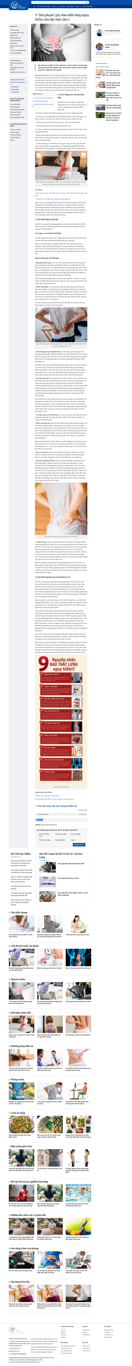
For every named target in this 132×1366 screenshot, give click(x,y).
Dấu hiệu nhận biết (15, 38)
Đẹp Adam (107, 1332)
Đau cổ (12, 140)
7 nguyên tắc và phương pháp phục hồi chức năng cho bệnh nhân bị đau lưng (21, 1238)
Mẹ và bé (78, 6)
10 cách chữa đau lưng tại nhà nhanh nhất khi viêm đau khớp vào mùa (21, 1069)
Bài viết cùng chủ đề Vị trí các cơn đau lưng (60, 856)
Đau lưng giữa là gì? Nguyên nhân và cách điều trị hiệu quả (73, 894)
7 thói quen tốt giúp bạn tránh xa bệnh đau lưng (49, 1103)
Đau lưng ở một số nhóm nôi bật (17, 99)
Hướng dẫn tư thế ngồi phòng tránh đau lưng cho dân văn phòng (77, 1103)
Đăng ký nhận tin (79, 844)
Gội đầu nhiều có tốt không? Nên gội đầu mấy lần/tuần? (113, 85)
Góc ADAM (62, 6)
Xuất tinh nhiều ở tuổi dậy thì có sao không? (113, 106)
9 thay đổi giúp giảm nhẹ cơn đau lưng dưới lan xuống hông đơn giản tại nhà (21, 1169)
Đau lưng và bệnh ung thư (17, 79)
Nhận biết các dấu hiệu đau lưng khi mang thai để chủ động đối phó (20, 1305)
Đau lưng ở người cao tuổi (17, 117)
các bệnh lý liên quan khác (18, 125)
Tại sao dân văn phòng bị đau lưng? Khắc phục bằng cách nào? (48, 1271)
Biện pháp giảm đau (15, 60)
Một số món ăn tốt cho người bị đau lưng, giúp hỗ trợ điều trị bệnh (49, 1136)
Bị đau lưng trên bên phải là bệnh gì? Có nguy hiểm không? (49, 1036)
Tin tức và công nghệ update (18, 50)
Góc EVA (54, 6)
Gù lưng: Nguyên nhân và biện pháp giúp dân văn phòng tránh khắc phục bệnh (77, 1170)
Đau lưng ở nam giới (15, 112)
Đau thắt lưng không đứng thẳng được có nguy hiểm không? (21, 969)
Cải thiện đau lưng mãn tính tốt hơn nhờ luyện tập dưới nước (77, 1205)
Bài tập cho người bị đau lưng (16, 64)
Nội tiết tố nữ (86, 1335)
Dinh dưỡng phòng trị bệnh (68, 1346)
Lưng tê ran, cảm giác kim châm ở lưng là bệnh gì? (53, 199)
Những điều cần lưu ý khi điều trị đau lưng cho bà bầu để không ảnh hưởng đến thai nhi (49, 1306)
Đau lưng (13, 26)
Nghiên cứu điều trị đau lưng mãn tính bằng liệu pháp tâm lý (49, 1069)
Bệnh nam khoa (109, 1330)
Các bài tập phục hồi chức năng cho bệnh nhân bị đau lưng (77, 1238)
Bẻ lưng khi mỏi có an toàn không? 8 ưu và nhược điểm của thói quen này (21, 1205)
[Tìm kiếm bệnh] (86, 2)
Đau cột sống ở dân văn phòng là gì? (20, 1271)
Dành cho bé (86, 1346)
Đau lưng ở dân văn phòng (17, 109)
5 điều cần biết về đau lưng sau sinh (77, 935)
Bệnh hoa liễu (108, 1337)
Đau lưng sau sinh (15, 114)
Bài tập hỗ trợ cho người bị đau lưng (29, 1182)
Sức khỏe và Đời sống (43, 6)
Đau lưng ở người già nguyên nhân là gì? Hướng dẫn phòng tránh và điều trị (49, 936)
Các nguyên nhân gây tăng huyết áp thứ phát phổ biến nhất (21, 894)
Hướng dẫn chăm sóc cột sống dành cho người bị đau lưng (49, 1238)
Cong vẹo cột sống (15, 129)
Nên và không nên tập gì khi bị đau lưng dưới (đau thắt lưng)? (48, 1205)
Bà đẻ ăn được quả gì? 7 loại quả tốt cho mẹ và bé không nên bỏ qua (108, 74)
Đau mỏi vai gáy (14, 132)
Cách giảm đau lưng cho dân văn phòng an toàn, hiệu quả (76, 1271)
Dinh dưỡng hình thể (66, 1350)
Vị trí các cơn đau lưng (43, 835)
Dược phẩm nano (88, 6)
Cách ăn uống (18, 1113)
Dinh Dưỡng (70, 6)
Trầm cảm (64, 1335)
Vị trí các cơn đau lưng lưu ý (17, 83)
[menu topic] (27, 33)
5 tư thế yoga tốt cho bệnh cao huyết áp (21, 887)
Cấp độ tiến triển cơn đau (17, 32)
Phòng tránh (13, 43)
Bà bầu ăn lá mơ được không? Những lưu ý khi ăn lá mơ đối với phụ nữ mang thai (113, 116)
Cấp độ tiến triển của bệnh (24, 946)
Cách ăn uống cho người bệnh (16, 47)
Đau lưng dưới (15, 92)
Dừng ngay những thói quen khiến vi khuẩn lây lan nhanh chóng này (21, 871)
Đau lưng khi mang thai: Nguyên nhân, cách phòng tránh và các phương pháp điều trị (78, 1306)
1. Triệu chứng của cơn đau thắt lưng (43, 98)
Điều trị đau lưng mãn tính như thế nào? (78, 968)
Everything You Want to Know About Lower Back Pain (55, 799)
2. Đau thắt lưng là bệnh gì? (40, 101)
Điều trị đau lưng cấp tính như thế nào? (49, 968)
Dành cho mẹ (86, 1348)
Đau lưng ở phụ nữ (15, 107)
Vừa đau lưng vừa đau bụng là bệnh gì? (57, 806)
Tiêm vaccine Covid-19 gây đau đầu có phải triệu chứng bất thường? (21, 902)
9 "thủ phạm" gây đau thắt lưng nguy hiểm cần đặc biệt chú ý (20, 1002)
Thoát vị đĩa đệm (14, 137)
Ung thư (63, 1330)
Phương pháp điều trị (16, 40)
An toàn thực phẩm (66, 1348)
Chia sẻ (39, 819)
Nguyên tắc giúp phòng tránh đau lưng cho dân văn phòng (21, 1103)
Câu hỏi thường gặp (15, 53)
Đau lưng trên (15, 87)
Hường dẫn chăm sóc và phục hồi (28, 1215)
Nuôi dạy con (86, 1350)
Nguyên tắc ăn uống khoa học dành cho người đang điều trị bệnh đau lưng (78, 1136)
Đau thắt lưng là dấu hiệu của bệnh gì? (78, 1035)
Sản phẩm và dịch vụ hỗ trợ (17, 72)
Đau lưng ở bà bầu (15, 104)
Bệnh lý (63, 1332)
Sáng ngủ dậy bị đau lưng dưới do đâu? (71, 864)
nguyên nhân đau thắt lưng (48, 825)
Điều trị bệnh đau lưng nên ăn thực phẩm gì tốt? (20, 1136)
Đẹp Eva (85, 1332)
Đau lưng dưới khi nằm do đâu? (68, 878)
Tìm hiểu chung (14, 30)
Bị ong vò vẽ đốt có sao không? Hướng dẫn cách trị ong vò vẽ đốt (113, 96)
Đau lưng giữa (15, 89)
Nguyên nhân (13, 35)
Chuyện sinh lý (108, 1335)
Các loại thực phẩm (66, 1353)
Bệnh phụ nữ (86, 1330)
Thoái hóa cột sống (15, 135)
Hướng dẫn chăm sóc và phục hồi (17, 68)
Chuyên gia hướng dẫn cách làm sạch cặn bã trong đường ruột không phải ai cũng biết (21, 863)
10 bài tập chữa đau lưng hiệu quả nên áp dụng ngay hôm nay (78, 1069)
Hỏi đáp (63, 1337)
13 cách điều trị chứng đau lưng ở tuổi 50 (49, 1169)
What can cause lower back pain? (48, 796)
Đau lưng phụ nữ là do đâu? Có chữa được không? (20, 936)
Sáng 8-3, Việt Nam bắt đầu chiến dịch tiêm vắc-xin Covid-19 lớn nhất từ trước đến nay (21, 879)
